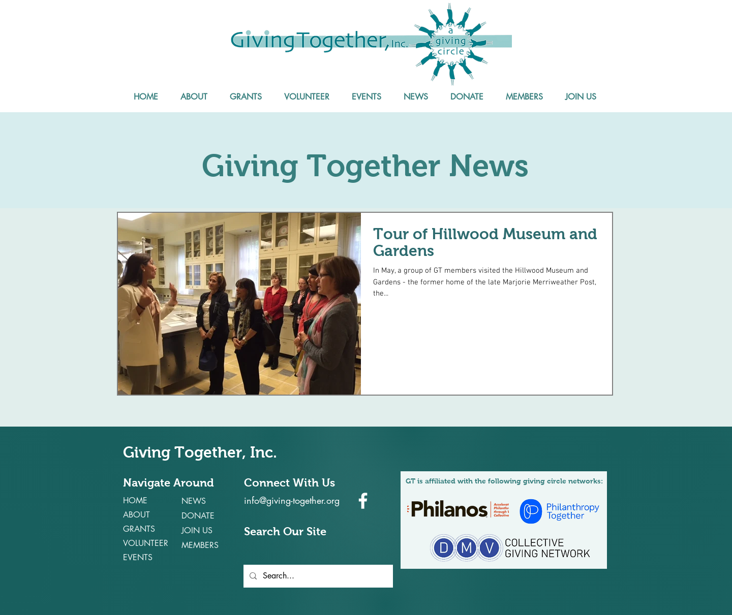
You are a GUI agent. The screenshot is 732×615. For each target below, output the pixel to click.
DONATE (198, 515)
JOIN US (196, 530)
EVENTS (137, 557)
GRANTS (139, 529)
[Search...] (317, 576)
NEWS (193, 501)
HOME (135, 500)
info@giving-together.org (292, 500)
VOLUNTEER (145, 543)
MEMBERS (200, 545)
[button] (194, 97)
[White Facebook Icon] (363, 500)
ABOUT (136, 514)
